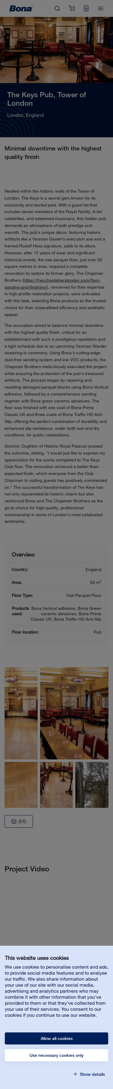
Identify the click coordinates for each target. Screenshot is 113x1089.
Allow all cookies (57, 1038)
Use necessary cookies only (56, 1055)
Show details (92, 1074)
